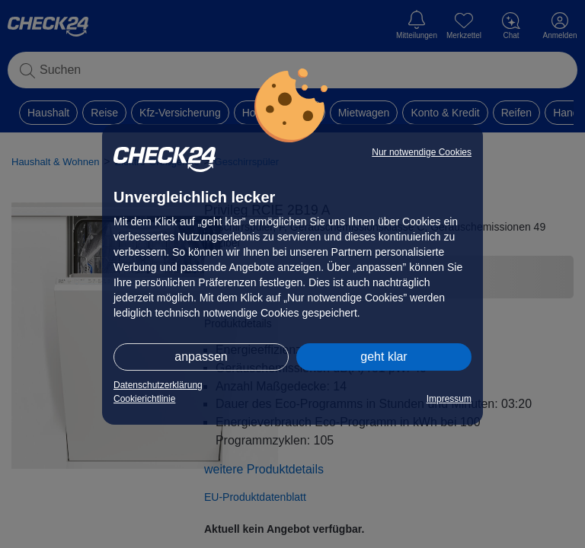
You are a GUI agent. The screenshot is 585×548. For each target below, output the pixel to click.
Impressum (449, 398)
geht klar (383, 356)
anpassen (200, 356)
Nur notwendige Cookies (422, 152)
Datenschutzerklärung (158, 385)
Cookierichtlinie (144, 398)
